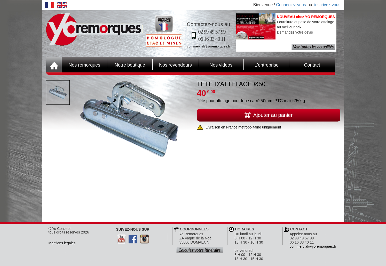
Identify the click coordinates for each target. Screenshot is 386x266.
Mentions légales (62, 243)
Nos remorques (84, 65)
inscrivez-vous (327, 5)
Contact (304, 64)
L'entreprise (261, 64)
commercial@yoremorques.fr (208, 46)
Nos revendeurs (172, 64)
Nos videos (215, 64)
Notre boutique (126, 64)
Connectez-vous (291, 5)
